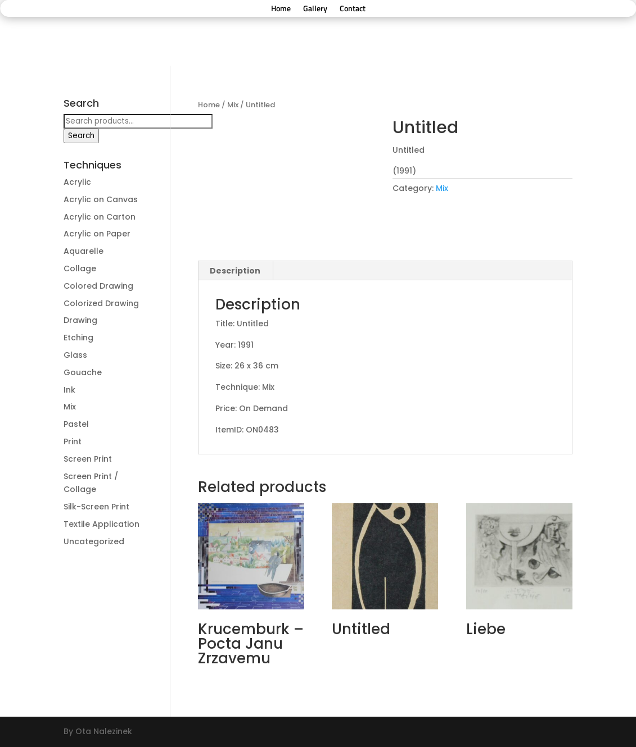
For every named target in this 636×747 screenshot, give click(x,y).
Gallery (315, 9)
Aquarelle (83, 251)
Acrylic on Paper (97, 233)
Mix (232, 104)
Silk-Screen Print (96, 506)
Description (235, 270)
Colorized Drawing (101, 303)
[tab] (235, 270)
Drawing (80, 320)
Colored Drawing (98, 285)
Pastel (76, 424)
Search (81, 135)
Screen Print (88, 458)
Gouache (83, 372)
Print (73, 441)
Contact (353, 9)
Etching (78, 337)
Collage (80, 268)
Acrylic (77, 182)
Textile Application (101, 524)
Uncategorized (94, 541)
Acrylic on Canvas (101, 199)
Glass (75, 355)
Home (281, 9)
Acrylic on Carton (100, 216)
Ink (69, 389)
